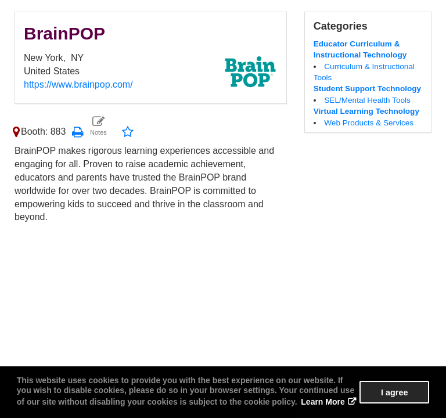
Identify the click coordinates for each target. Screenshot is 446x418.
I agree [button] (394, 392)
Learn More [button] (322, 401)
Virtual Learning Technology (366, 111)
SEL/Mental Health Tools (367, 100)
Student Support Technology (368, 88)
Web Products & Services (368, 122)
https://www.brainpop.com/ (78, 84)
